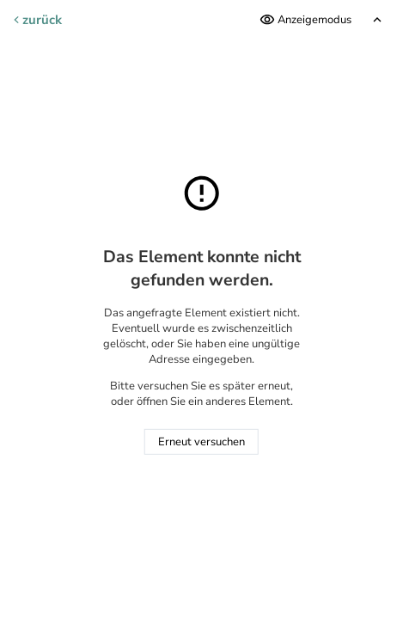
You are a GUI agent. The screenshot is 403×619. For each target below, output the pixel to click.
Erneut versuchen (201, 442)
